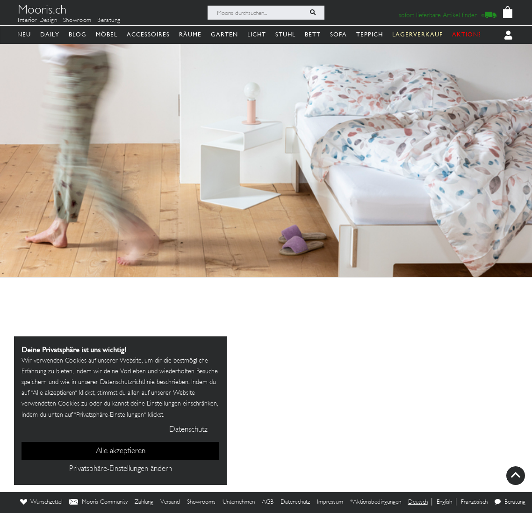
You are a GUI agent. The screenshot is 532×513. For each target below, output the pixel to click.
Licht (256, 34)
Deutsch (418, 502)
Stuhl (285, 34)
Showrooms (201, 502)
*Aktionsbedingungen (375, 502)
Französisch (474, 502)
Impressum (330, 502)
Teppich (369, 34)
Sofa (338, 34)
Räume (190, 34)
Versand (170, 502)
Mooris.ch (42, 11)
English (444, 502)
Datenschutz (295, 502)
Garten (224, 34)
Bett (313, 34)
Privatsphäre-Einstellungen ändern (120, 469)
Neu (24, 34)
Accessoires (148, 34)
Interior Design (38, 20)
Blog (77, 34)
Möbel (106, 34)
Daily (49, 34)
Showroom (77, 20)
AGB (267, 502)
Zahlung (144, 502)
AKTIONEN (469, 34)
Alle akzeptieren (120, 451)
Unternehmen (239, 502)
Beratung (109, 20)
